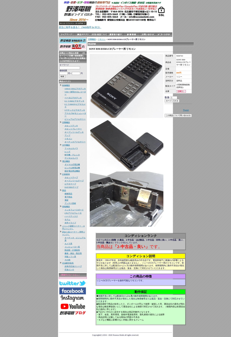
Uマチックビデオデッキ (75, 110)
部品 (64, 190)
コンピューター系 (72, 247)
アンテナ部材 (70, 203)
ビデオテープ (70, 184)
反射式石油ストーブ (73, 266)
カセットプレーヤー (73, 129)
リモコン (68, 139)
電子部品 (68, 197)
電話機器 (66, 161)
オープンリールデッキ (74, 132)
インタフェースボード (74, 210)
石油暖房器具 (68, 263)
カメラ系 (68, 244)
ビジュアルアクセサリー (75, 119)
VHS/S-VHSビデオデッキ (75, 89)
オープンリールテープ (74, 181)
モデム (67, 219)
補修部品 (68, 194)
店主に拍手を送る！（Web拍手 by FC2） (80, 27)
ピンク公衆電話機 (72, 168)
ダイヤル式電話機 (72, 164)
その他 (67, 260)
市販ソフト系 (70, 257)
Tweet (186, 110)
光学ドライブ (70, 223)
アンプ (67, 135)
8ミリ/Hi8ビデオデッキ (74, 101)
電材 (66, 200)
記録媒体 (66, 174)
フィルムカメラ (71, 148)
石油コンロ (69, 269)
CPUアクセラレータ (73, 213)
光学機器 (66, 145)
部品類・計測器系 (72, 250)
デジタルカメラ (71, 158)
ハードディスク (71, 216)
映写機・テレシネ (72, 155)
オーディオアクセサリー (75, 142)
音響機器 (66, 122)
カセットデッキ (71, 126)
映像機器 (66, 85)
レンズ (67, 151)
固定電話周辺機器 (72, 171)
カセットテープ (71, 177)
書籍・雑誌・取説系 (73, 253)
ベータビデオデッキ (73, 98)
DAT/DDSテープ (71, 187)
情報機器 (66, 206)
